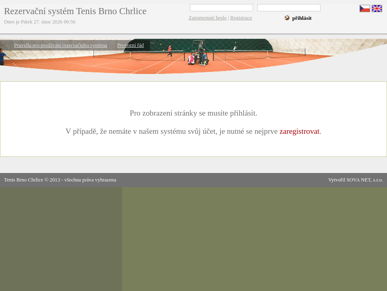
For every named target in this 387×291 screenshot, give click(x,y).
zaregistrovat (299, 131)
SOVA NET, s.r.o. (364, 180)
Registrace (241, 18)
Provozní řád (130, 45)
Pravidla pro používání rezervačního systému (60, 45)
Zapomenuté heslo (208, 18)
